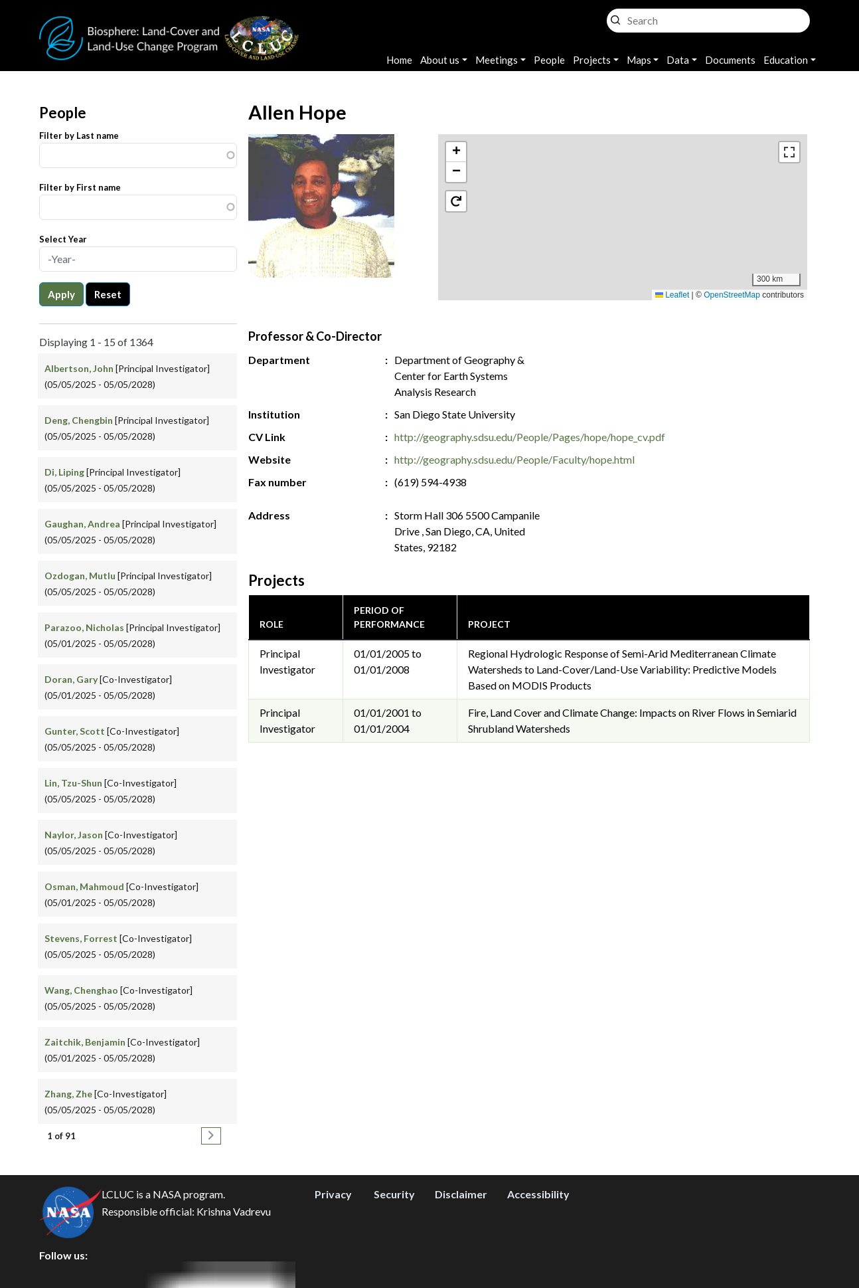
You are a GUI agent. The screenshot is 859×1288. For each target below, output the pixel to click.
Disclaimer (461, 1194)
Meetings (496, 60)
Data (677, 60)
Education (785, 60)
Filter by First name (80, 187)
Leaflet (672, 295)
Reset (107, 294)
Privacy (333, 1194)
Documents (730, 60)
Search (615, 17)
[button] (623, 203)
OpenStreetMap (732, 295)
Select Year (63, 239)
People (549, 60)
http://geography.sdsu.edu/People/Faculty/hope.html (514, 459)
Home (399, 60)
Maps (639, 60)
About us (439, 60)
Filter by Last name (79, 135)
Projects (592, 60)
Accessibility (538, 1194)
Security (394, 1194)
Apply (61, 294)
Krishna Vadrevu (233, 1212)
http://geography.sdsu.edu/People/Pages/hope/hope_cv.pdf (529, 436)
